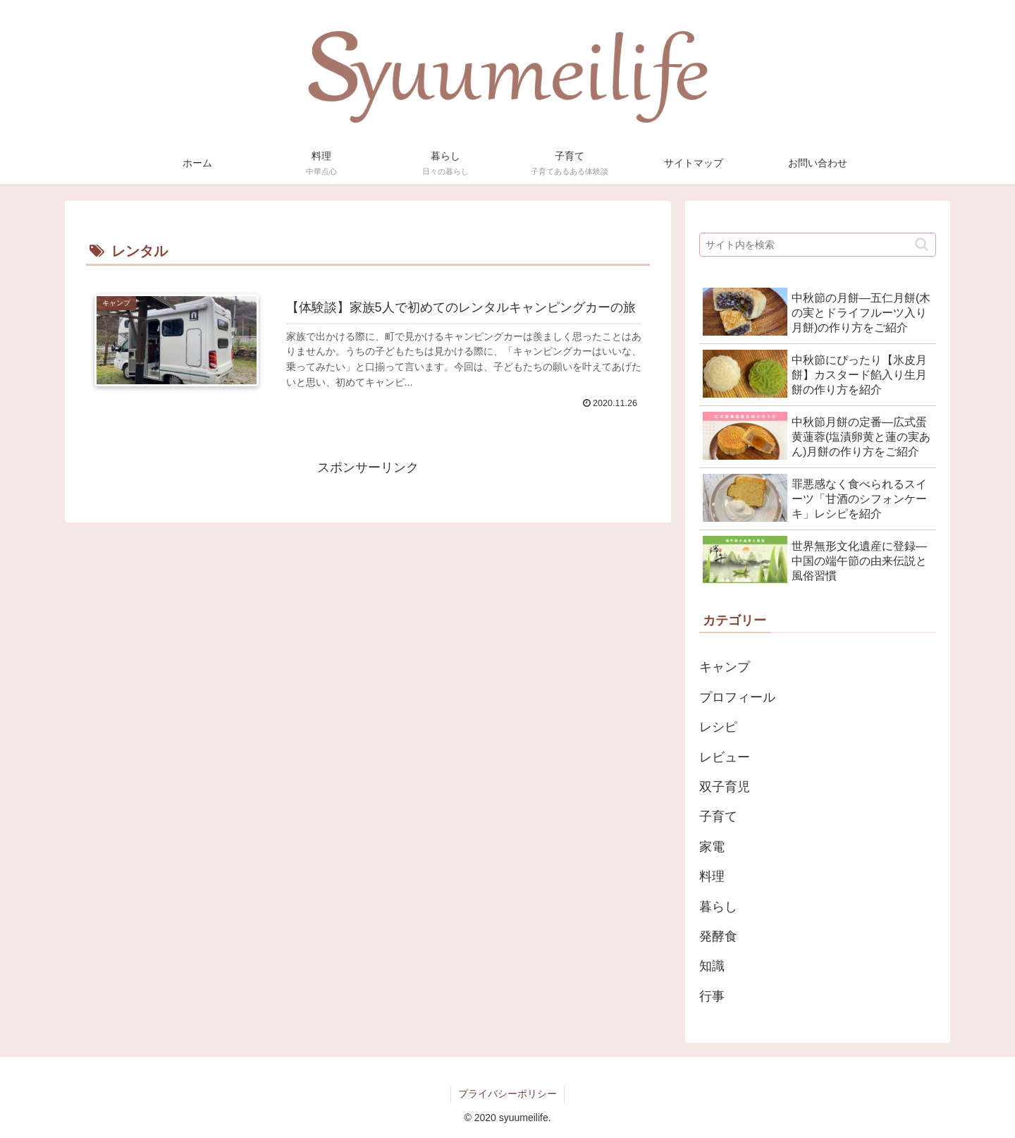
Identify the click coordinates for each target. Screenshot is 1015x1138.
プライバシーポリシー (507, 1093)
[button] (921, 244)
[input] (817, 245)
